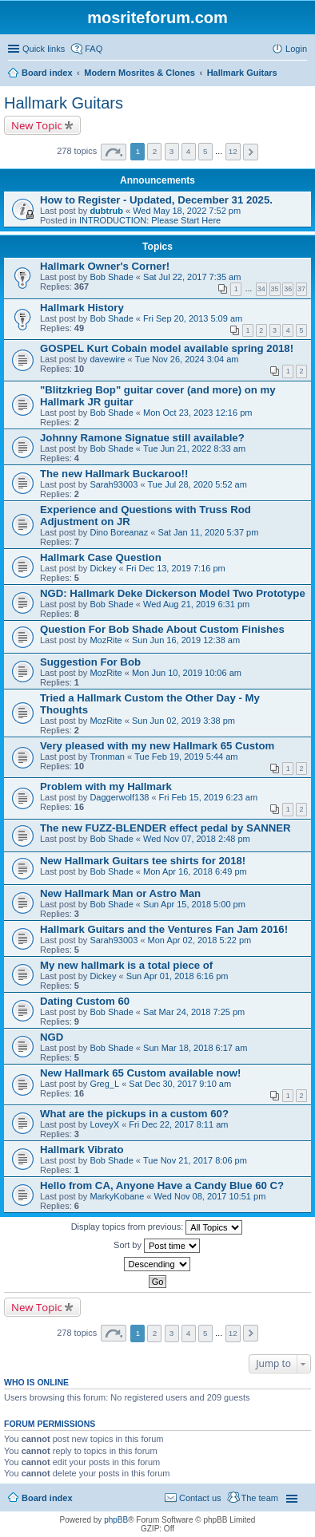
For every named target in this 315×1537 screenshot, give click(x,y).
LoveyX (104, 1124)
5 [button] (205, 151)
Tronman (107, 756)
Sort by (157, 1246)
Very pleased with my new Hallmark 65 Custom (157, 746)
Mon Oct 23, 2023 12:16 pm (197, 412)
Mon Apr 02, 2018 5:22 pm (200, 940)
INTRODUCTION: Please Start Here (150, 220)
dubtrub (106, 210)
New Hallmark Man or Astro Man (120, 893)
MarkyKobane (117, 1196)
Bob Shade (111, 277)
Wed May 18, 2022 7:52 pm (187, 210)
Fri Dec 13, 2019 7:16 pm (175, 568)
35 (275, 289)
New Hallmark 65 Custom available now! (140, 1073)
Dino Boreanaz (119, 532)
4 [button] (188, 151)
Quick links (43, 48)
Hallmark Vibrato (82, 1150)
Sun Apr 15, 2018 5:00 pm (194, 904)
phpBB (116, 1519)
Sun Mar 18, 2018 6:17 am (195, 1048)
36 (288, 289)
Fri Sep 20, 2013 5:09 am (192, 318)
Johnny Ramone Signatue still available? (142, 438)
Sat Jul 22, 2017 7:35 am (192, 277)
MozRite (106, 640)
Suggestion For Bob (90, 662)
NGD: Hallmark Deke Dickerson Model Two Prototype (172, 593)
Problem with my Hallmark (106, 786)
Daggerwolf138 (119, 797)
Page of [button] (113, 152)
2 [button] (155, 151)
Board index (47, 1498)
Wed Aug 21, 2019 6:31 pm (196, 604)
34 (261, 289)
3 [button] (171, 151)
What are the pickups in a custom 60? (134, 1114)
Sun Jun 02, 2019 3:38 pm (183, 720)
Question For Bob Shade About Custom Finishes (162, 629)
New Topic (36, 125)
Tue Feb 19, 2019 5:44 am (185, 756)
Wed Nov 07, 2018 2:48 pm (196, 839)
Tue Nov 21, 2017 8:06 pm (195, 1160)
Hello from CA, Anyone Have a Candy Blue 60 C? (162, 1185)
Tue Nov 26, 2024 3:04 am (187, 359)
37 (301, 289)
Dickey (103, 568)
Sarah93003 (114, 484)
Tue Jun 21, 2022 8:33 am (194, 448)
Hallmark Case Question (100, 557)
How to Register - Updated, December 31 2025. (156, 200)
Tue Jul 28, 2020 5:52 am (197, 484)
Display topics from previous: (157, 1227)
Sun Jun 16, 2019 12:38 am (186, 640)
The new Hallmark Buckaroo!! (114, 474)
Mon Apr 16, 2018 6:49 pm (195, 871)
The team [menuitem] (259, 1498)
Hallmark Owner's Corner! (104, 266)
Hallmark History (82, 308)
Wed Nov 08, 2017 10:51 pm (209, 1196)
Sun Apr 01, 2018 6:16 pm (177, 976)
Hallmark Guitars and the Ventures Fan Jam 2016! (164, 929)
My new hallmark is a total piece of (126, 965)
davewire (107, 359)
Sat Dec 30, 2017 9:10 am (180, 1084)
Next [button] (250, 152)
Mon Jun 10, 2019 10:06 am (186, 673)
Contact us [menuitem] (200, 1498)
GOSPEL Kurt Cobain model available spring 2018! (166, 348)
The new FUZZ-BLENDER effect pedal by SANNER (165, 828)
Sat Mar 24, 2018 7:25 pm (194, 1012)
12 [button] (233, 151)
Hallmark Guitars (63, 103)
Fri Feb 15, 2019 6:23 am (208, 797)
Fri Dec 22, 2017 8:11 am (178, 1124)
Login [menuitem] (296, 48)
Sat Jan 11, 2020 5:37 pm (208, 532)
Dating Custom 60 (85, 1001)
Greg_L (104, 1084)
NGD (51, 1037)
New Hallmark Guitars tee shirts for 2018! (142, 861)
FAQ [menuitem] (93, 48)
